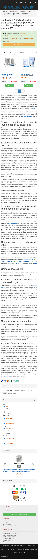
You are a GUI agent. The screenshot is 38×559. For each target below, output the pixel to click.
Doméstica (8, 418)
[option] (19, 464)
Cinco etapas (8, 443)
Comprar (9, 85)
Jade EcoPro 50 (28, 259)
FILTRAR (8, 52)
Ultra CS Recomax (7, 261)
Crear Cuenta (7, 510)
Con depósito (9, 438)
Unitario (7, 433)
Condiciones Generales (9, 535)
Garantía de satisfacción (9, 526)
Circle (17, 263)
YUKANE (7, 413)
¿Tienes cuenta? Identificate (19, 514)
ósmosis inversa (26, 116)
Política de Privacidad (9, 537)
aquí (33, 108)
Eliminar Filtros (19, 44)
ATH (6, 406)
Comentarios (6, 450)
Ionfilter (7, 411)
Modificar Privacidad (8, 538)
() (6, 79)
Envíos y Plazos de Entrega (10, 533)
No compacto (9, 423)
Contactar (6, 522)
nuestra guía (6, 377)
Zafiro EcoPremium (24, 261)
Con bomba (8, 428)
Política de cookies (8, 540)
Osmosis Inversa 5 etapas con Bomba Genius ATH (7, 74)
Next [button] (33, 464)
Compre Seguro (7, 524)
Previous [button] (5, 464)
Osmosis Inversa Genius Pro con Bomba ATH (28, 73)
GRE (6, 409)
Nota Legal (6, 542)
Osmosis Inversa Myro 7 (9, 393)
